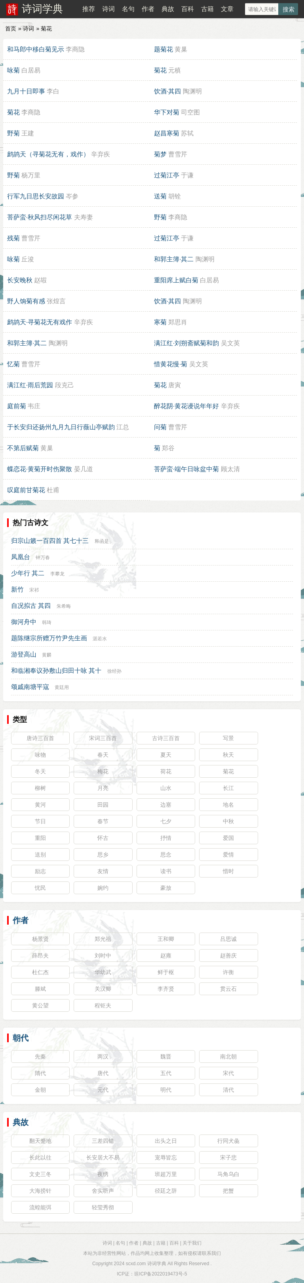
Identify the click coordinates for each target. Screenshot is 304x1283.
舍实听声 (103, 1191)
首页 (10, 28)
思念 (165, 854)
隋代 (40, 1073)
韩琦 (46, 622)
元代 (102, 1090)
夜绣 (102, 1174)
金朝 (40, 1090)
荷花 (165, 771)
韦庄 (34, 406)
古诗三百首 (166, 738)
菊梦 (160, 154)
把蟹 (228, 1191)
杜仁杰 (40, 972)
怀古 (102, 838)
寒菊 (160, 322)
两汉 (102, 1056)
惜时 (228, 871)
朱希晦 (64, 606)
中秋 (228, 821)
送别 (40, 854)
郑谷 (168, 448)
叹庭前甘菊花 (26, 490)
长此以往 (40, 1157)
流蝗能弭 (40, 1207)
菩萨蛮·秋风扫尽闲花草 (39, 217)
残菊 (13, 238)
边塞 (165, 804)
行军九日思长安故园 (35, 196)
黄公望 (40, 1005)
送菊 (160, 196)
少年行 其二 (27, 573)
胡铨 (174, 196)
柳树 (40, 788)
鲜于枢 (166, 972)
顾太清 (230, 469)
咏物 (40, 755)
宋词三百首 (103, 738)
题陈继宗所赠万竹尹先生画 (49, 638)
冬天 (40, 771)
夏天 (165, 755)
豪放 (165, 888)
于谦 (187, 175)
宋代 (228, 1073)
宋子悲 (228, 1157)
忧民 (40, 888)
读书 (165, 871)
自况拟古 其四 (31, 605)
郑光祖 (103, 939)
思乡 (102, 854)
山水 (165, 788)
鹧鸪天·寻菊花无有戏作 (39, 322)
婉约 (102, 888)
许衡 (228, 972)
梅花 (102, 771)
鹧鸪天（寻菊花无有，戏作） (48, 154)
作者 (148, 9)
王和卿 (166, 939)
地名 (228, 804)
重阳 (40, 838)
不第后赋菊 (23, 448)
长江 (228, 788)
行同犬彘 (228, 1141)
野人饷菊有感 (26, 301)
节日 (40, 821)
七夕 (165, 821)
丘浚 (27, 259)
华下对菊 (166, 112)
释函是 (102, 541)
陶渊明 (192, 91)
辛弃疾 (100, 154)
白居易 (30, 70)
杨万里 (30, 175)
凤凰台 (20, 557)
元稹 (174, 70)
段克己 (64, 385)
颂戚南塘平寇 (30, 686)
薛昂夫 (40, 955)
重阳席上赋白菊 (176, 280)
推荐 (88, 9)
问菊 (160, 427)
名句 (128, 9)
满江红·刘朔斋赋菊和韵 (186, 343)
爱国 (228, 838)
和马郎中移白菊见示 (35, 49)
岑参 (72, 196)
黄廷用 (62, 687)
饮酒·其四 (167, 91)
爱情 (228, 854)
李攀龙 (57, 574)
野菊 (13, 133)
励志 (40, 871)
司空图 (190, 112)
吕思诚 (228, 939)
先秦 (40, 1056)
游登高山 (23, 654)
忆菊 (13, 364)
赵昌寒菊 (166, 133)
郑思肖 (177, 322)
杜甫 (53, 490)
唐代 (102, 1073)
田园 (102, 804)
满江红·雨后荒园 (30, 385)
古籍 (207, 9)
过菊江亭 (166, 175)
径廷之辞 (166, 1191)
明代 (165, 1090)
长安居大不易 (103, 1157)
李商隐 (75, 49)
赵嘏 (40, 280)
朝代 (20, 1038)
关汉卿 (103, 989)
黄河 (40, 804)
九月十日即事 (26, 91)
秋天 (228, 755)
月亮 (102, 788)
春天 (102, 755)
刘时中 (103, 955)
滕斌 (40, 989)
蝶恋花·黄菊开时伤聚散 (39, 469)
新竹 (17, 589)
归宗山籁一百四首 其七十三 (50, 540)
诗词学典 (42, 9)
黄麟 (46, 655)
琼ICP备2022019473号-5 (160, 1274)
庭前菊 (16, 406)
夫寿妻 (83, 217)
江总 (122, 427)
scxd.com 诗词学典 (146, 1263)
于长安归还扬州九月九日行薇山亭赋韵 (61, 427)
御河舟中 (23, 622)
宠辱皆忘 (166, 1157)
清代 (228, 1090)
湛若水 (100, 639)
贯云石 (228, 989)
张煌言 (56, 301)
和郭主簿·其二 (174, 259)
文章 (227, 9)
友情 (102, 871)
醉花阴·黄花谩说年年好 (186, 406)
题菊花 (163, 49)
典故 (168, 9)
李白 (53, 91)
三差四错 (103, 1141)
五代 (165, 1073)
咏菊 (13, 70)
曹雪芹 (177, 154)
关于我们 (191, 1243)
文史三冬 (40, 1174)
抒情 (165, 838)
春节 (102, 821)
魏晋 (165, 1056)
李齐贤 (166, 989)
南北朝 (228, 1056)
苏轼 (187, 133)
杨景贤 (40, 939)
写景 (228, 738)
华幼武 (103, 972)
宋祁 (34, 590)
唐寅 (174, 385)
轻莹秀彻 (103, 1207)
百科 (187, 9)
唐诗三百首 (40, 738)
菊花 (160, 70)
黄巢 (181, 49)
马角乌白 (228, 1174)
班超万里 (166, 1174)
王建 (27, 133)
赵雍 (165, 955)
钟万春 (43, 557)
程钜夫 (103, 1005)
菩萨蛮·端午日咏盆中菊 (186, 469)
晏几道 (83, 469)
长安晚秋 (19, 280)
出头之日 (166, 1141)
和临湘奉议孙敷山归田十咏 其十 (56, 670)
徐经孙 (114, 671)
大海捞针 (40, 1191)
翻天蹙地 (40, 1141)
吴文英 (230, 343)
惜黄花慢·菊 (170, 364)
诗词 (108, 9)
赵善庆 (228, 955)
